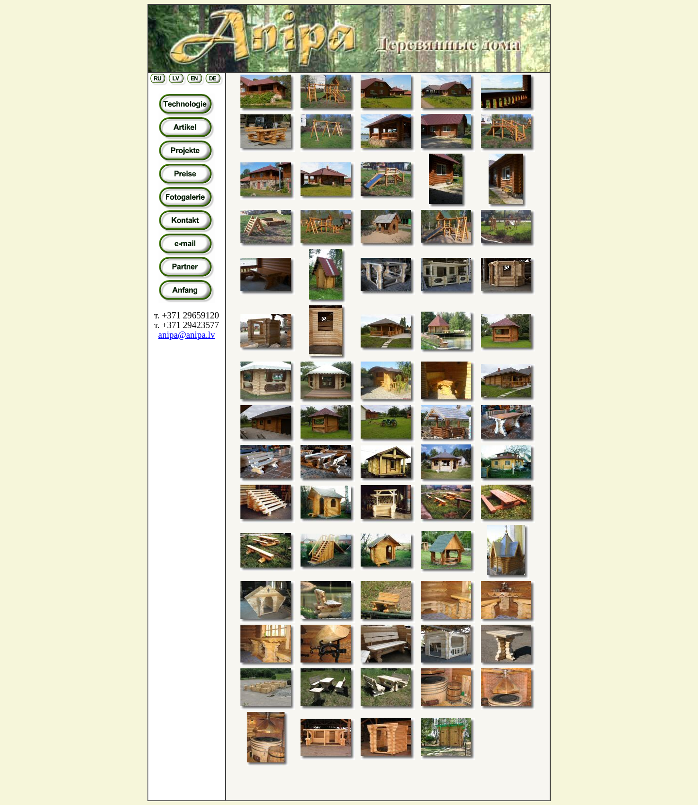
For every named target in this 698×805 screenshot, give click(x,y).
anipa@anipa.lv (186, 335)
